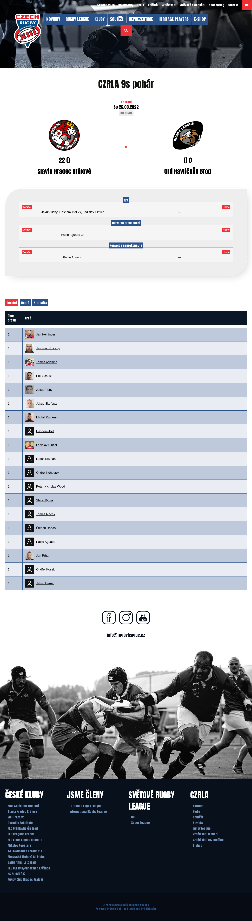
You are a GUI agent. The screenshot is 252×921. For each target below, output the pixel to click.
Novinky (198, 823)
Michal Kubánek (47, 417)
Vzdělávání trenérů (205, 834)
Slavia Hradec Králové (22, 811)
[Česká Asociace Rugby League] (27, 31)
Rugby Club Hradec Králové (26, 879)
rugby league (202, 828)
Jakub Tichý (44, 389)
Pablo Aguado (45, 542)
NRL (133, 817)
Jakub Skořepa (46, 403)
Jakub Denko (45, 583)
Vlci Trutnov (16, 817)
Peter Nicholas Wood (50, 486)
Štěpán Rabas (46, 528)
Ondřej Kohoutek (47, 472)
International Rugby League (88, 811)
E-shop (197, 845)
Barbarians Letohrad (22, 862)
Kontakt (198, 806)
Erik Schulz (44, 376)
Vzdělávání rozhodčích (208, 840)
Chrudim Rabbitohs (21, 823)
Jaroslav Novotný (48, 348)
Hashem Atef (45, 431)
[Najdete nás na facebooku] (109, 617)
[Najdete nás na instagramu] (126, 617)
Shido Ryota (44, 500)
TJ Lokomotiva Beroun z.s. (25, 851)
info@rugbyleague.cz (126, 635)
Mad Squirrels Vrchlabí (23, 806)
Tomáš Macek (45, 514)
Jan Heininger (45, 334)
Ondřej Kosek (45, 569)
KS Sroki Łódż (16, 874)
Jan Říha (42, 555)
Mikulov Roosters (19, 845)
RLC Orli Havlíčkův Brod (23, 828)
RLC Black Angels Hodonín (25, 840)
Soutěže (198, 817)
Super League (140, 822)
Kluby (196, 811)
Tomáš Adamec (46, 362)
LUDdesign (150, 909)
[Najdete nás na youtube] (143, 617)
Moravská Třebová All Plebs (26, 857)
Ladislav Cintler (46, 445)
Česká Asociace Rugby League (130, 905)
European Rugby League (85, 806)
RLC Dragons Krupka (21, 834)
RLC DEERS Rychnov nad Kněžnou (29, 868)
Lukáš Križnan (46, 459)
